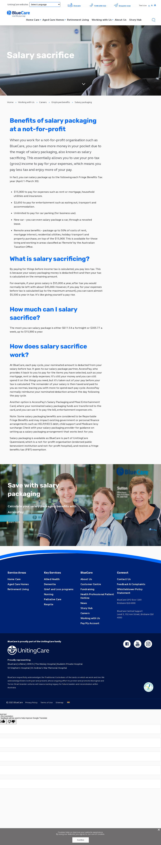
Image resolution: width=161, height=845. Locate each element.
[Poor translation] (11, 733)
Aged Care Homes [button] (17, 597)
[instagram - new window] (148, 655)
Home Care (27, 20)
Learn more (13, 537)
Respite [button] (48, 616)
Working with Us (99, 20)
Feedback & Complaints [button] (130, 597)
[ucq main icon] (148, 698)
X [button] (159, 829)
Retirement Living (75, 20)
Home (10, 105)
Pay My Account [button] (89, 634)
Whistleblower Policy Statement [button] (135, 601)
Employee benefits (61, 105)
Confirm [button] (80, 840)
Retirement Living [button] (18, 601)
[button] (153, 20)
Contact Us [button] (123, 592)
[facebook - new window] (126, 655)
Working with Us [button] (89, 629)
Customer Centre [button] (90, 597)
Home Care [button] (14, 592)
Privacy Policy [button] (30, 714)
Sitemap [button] (59, 714)
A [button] (148, 6)
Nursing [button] (48, 606)
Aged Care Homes (49, 20)
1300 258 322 (97, 6)
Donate (74, 6)
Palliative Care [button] (52, 611)
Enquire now (122, 6)
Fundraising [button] (87, 601)
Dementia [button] (49, 597)
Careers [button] (84, 624)
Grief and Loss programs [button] (57, 601)
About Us (119, 20)
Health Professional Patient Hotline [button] (95, 608)
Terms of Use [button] (46, 714)
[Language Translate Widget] (44, 4)
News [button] (83, 615)
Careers (43, 105)
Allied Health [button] (51, 592)
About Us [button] (85, 592)
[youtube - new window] (137, 655)
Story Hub (134, 20)
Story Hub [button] (86, 619)
